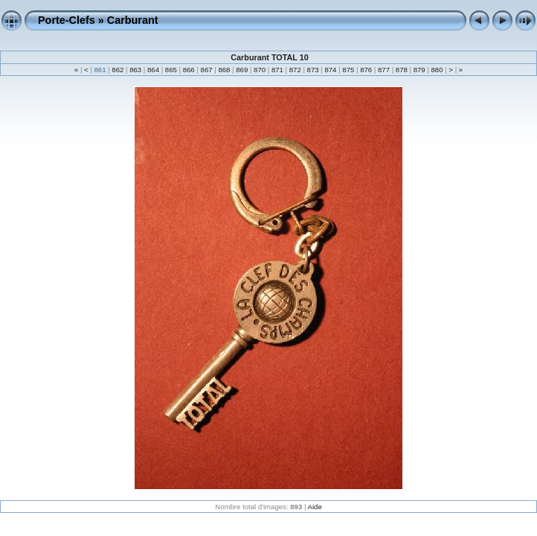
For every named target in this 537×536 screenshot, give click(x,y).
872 (295, 70)
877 (383, 70)
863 (136, 70)
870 (259, 70)
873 (313, 70)
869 (242, 70)
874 (330, 70)
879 (419, 70)
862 (118, 70)
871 (277, 70)
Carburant (132, 20)
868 (224, 70)
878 (401, 70)
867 (206, 70)
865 (171, 70)
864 (153, 70)
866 (188, 70)
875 (348, 70)
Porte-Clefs (66, 20)
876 (365, 70)
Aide (315, 506)
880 (437, 70)
